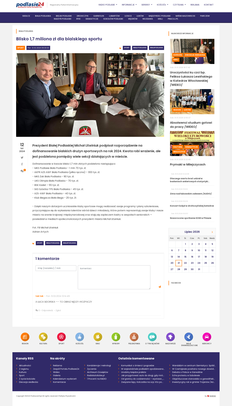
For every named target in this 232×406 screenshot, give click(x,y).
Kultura (177, 147)
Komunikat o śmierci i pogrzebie (137, 365)
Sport (20, 48)
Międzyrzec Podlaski (160, 16)
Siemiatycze (92, 19)
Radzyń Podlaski (62, 19)
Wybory (116, 339)
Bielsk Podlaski (64, 16)
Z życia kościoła (27, 378)
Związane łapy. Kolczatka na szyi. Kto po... (142, 382)
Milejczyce (179, 151)
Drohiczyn (82, 16)
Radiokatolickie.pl (96, 375)
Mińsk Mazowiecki (185, 16)
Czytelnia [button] (178, 4)
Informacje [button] (128, 4)
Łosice (128, 16)
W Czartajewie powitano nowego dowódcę (194, 368)
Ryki (78, 19)
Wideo (56, 372)
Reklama (195, 4)
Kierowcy (206, 339)
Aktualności (25, 365)
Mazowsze (170, 339)
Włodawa (147, 19)
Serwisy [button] (145, 4)
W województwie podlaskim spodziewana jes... (143, 368)
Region (177, 110)
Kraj (160, 19)
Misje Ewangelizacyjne (188, 339)
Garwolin (98, 16)
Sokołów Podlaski (113, 19)
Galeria (56, 375)
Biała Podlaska (43, 16)
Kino (98, 339)
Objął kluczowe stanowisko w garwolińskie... (194, 378)
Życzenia (91, 368)
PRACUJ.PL (173, 19)
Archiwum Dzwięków (97, 372)
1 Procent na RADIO (97, 378)
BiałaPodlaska (156, 48)
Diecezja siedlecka (195, 55)
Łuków (140, 16)
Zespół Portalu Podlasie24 (66, 368)
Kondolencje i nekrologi (99, 365)
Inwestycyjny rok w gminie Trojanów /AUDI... (194, 382)
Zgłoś (58, 310)
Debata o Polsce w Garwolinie (187, 372)
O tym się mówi (152, 339)
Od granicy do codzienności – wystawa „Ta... (143, 378)
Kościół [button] (162, 4)
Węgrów (132, 19)
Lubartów (114, 16)
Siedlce (26, 16)
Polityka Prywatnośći (67, 396)
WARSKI (213, 396)
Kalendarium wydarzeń (65, 378)
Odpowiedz (47, 310)
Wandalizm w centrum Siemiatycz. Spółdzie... (194, 365)
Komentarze (59, 382)
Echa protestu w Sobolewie (186, 375)
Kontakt (209, 4)
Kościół (177, 55)
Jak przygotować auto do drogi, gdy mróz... (143, 375)
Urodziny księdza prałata (133, 372)
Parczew (205, 16)
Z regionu (24, 368)
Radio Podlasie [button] (107, 4)
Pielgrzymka (134, 339)
